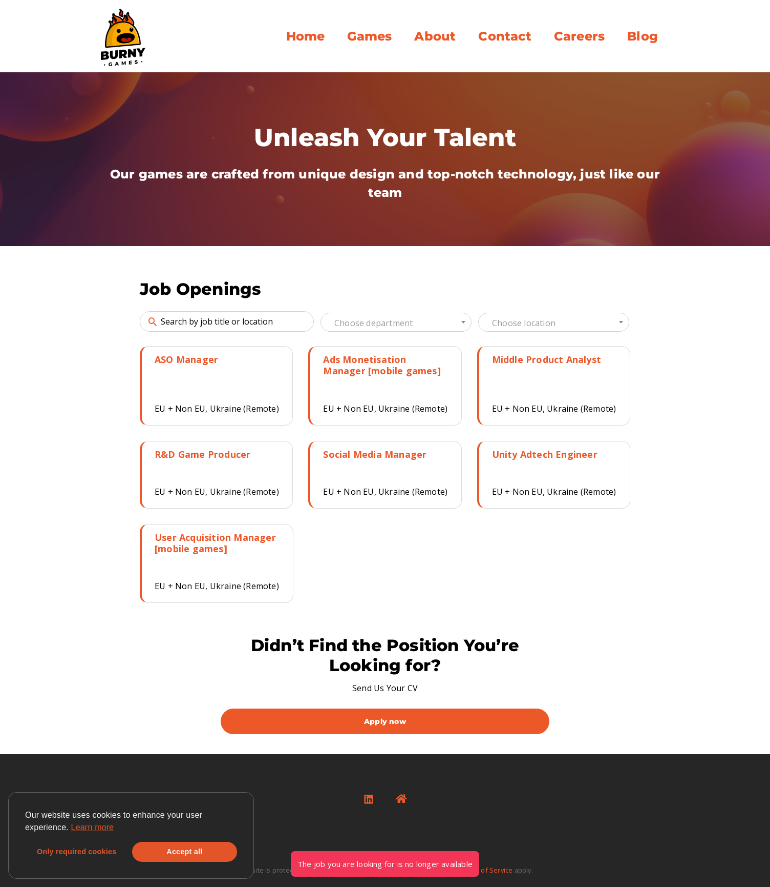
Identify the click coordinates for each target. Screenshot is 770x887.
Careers (579, 36)
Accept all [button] (184, 852)
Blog (642, 36)
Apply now (385, 721)
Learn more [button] (92, 827)
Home (305, 36)
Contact (504, 36)
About (435, 36)
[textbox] (396, 323)
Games (369, 36)
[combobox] (396, 322)
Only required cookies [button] (76, 852)
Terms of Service (485, 870)
